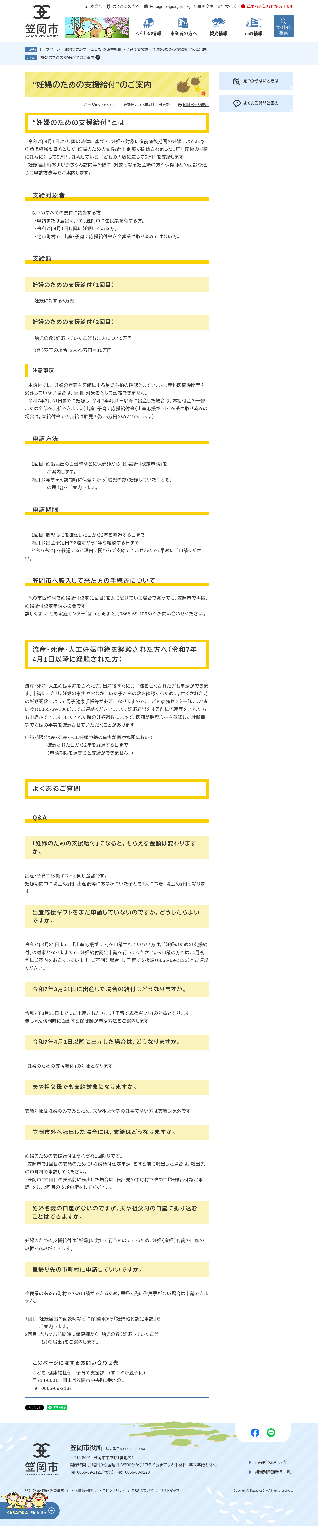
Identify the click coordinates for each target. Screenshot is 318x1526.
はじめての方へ (125, 6)
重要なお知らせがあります (270, 6)
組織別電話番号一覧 (273, 1472)
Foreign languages (166, 6)
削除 (97, 57)
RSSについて (143, 1490)
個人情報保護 (82, 1490)
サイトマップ (170, 1490)
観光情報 (219, 33)
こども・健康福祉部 (106, 49)
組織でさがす (76, 49)
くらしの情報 (148, 33)
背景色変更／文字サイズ (214, 6)
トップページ (50, 49)
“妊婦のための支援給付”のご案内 (67, 57)
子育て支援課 (137, 49)
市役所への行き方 (271, 1462)
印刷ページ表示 (196, 105)
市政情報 (254, 33)
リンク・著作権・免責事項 (45, 1490)
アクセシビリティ (112, 1490)
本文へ (96, 6)
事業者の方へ (183, 33)
